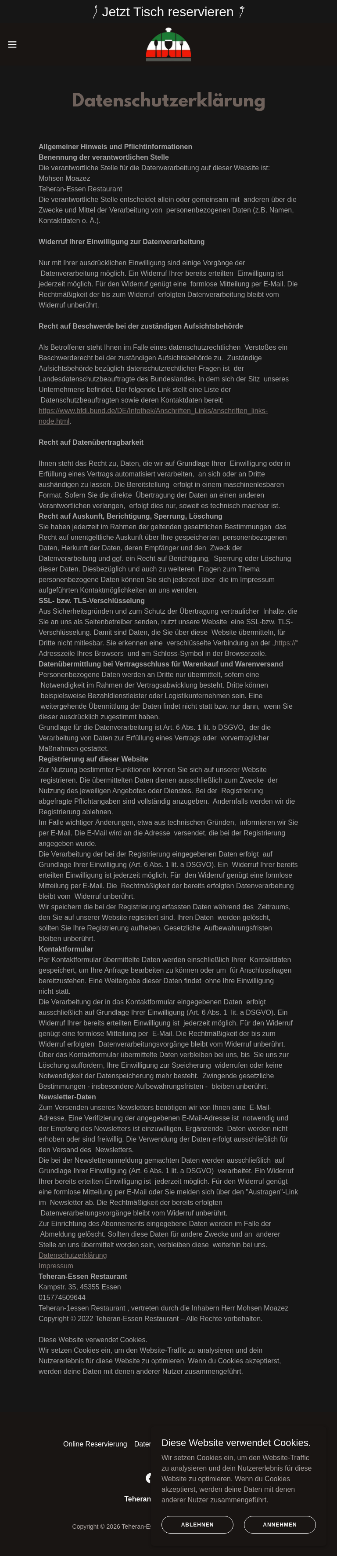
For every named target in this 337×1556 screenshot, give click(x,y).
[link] (168, 44)
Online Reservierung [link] (95, 1444)
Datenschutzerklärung (73, 1255)
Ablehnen (197, 1530)
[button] (28, 44)
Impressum (56, 1266)
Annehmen (280, 1530)
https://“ (286, 643)
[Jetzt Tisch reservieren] (168, 12)
